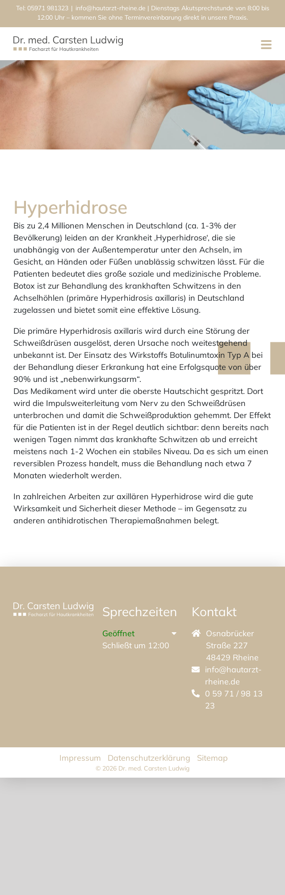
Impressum (80, 758)
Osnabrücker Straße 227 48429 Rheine (232, 645)
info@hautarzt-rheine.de (110, 8)
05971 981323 (47, 8)
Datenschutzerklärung (149, 758)
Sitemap (212, 758)
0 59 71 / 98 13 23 (234, 699)
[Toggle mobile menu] (266, 45)
